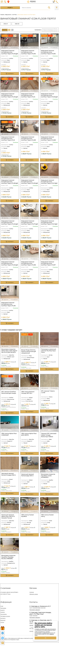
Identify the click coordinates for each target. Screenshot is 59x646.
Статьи (2, 622)
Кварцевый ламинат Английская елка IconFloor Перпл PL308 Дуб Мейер (48, 139)
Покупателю (3, 614)
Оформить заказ (34, 594)
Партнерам (3, 608)
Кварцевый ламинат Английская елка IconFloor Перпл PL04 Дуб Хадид (28, 96)
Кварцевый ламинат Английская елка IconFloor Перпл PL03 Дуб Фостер (9, 53)
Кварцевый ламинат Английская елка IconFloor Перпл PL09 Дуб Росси (29, 182)
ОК (45, 638)
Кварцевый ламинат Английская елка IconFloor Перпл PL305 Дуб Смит (48, 53)
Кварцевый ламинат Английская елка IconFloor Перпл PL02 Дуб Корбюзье (9, 264)
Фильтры (4, 30)
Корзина (32, 592)
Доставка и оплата (5, 616)
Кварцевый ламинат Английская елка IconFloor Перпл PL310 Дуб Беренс (8, 305)
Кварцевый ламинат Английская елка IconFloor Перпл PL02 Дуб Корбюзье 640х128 (9, 223)
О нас (1, 606)
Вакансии (2, 620)
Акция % (10, 7)
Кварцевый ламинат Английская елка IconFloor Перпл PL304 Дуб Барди (28, 53)
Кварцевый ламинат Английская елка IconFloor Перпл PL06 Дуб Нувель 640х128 (49, 96)
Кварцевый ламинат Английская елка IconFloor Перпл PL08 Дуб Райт (9, 182)
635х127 (6, 23)
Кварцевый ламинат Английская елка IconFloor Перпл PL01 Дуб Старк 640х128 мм (49, 182)
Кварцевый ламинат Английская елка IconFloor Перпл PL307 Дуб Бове (48, 264)
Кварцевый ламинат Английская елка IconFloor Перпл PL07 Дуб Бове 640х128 (29, 223)
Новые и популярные (48, 30)
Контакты (2, 618)
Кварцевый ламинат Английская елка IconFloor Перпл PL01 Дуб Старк (49, 223)
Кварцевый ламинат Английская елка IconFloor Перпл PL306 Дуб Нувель (28, 264)
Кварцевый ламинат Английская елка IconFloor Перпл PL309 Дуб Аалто (28, 139)
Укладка (2, 612)
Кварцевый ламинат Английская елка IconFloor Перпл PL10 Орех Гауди (8, 139)
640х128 (17, 23)
